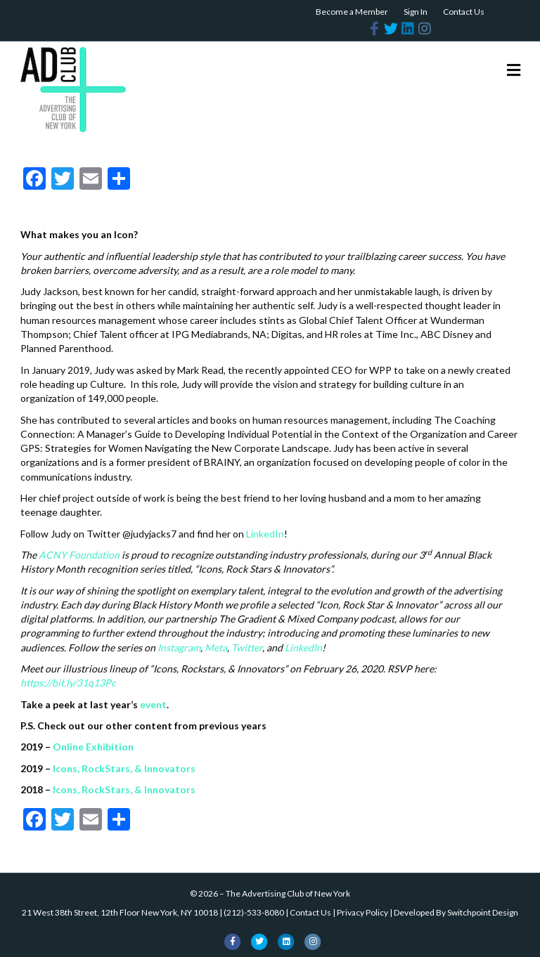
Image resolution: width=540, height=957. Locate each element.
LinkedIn (265, 534)
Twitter (246, 647)
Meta (216, 647)
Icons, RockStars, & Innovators (124, 768)
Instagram (179, 647)
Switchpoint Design (482, 912)
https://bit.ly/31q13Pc (68, 683)
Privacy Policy (362, 912)
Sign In (416, 11)
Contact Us (463, 11)
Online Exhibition (93, 747)
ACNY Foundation (79, 555)
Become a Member (352, 11)
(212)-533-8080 (254, 912)
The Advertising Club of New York (288, 893)
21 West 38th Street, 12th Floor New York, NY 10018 (120, 912)
